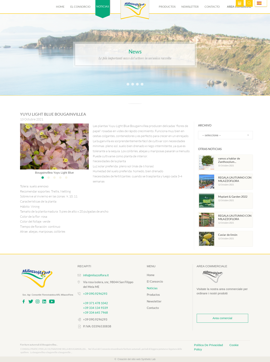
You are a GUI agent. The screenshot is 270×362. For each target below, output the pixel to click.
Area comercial (222, 318)
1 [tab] (43, 178)
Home (60, 6)
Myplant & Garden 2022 (232, 196)
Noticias (152, 288)
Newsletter (190, 6)
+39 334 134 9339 (95, 307)
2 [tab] (49, 178)
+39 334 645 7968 (95, 312)
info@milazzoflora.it (96, 275)
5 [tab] (66, 178)
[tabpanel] (54, 149)
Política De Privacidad (209, 345)
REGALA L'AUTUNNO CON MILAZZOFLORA (235, 179)
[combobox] (225, 135)
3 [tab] (54, 178)
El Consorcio (80, 6)
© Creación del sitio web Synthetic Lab (135, 359)
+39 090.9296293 (95, 293)
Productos (167, 6)
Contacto (212, 6)
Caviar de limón (227, 234)
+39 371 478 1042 (95, 303)
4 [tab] (60, 178)
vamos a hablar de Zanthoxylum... (229, 160)
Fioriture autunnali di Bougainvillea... (39, 344)
